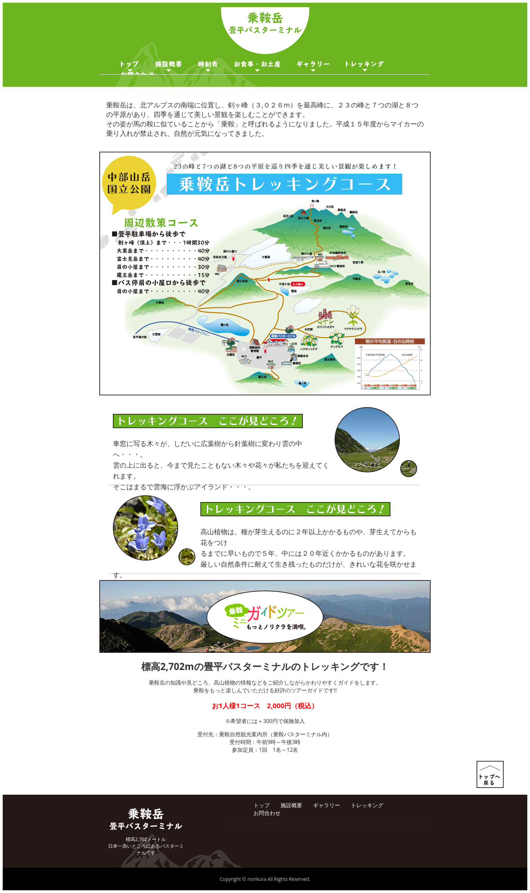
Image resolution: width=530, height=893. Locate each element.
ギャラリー (313, 66)
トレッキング (367, 805)
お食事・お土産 (257, 66)
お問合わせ (267, 813)
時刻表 (208, 66)
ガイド (365, 66)
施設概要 (168, 66)
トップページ (130, 66)
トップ (262, 805)
